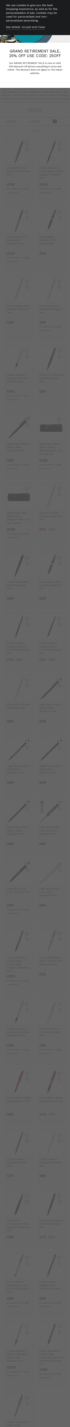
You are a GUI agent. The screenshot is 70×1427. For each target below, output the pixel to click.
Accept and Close (33, 27)
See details (13, 27)
